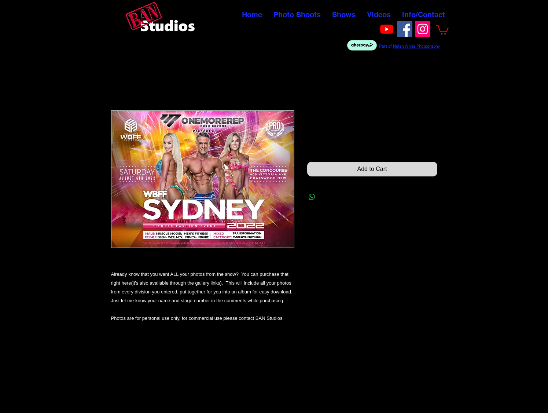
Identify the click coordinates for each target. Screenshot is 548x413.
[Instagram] (422, 29)
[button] (442, 29)
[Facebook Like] (363, 28)
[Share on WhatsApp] (312, 197)
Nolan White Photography (416, 46)
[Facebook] (404, 29)
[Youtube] (386, 29)
